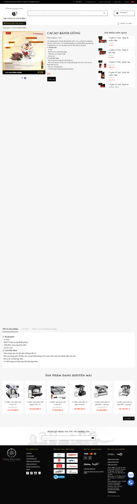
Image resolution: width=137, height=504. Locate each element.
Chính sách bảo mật (31, 464)
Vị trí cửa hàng (30, 456)
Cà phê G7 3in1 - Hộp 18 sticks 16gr (118, 39)
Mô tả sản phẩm (10, 329)
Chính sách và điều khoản (33, 461)
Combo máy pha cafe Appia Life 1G (35, 403)
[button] (132, 37)
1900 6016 (78, 2)
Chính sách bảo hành (113, 462)
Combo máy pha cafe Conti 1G (12, 403)
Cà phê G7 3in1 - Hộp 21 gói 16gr (118, 51)
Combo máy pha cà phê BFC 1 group (124, 403)
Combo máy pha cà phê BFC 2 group (102, 403)
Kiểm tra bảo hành (105, 2)
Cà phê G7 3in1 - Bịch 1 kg (119, 62)
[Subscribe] (92, 438)
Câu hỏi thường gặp (31, 458)
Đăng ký (127, 2)
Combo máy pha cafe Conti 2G (57, 403)
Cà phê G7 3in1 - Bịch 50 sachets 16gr (118, 86)
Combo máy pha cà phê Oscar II (79, 403)
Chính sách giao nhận (113, 459)
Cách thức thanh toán (89, 469)
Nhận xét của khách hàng (44, 329)
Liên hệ (28, 469)
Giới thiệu (28, 453)
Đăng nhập (117, 2)
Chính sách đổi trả (112, 464)
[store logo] (14, 13)
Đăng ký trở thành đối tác (33, 466)
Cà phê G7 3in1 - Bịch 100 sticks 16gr (119, 74)
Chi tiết (25, 329)
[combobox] (68, 13)
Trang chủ (6, 28)
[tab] (10, 329)
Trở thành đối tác (90, 2)
